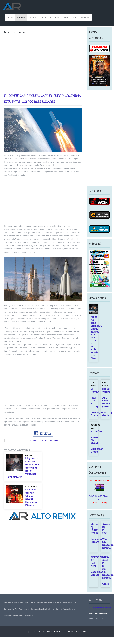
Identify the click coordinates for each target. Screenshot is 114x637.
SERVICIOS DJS (31, 486)
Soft (74, 17)
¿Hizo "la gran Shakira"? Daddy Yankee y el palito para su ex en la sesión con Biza (96, 338)
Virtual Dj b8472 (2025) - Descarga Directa (96, 533)
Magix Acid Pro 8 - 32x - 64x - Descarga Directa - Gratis (107, 570)
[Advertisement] (43, 65)
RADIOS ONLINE (61, 17)
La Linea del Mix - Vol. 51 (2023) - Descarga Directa (31, 497)
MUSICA (33, 17)
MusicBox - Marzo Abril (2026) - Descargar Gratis (97, 441)
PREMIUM (85, 17)
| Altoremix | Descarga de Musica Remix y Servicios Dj (57, 632)
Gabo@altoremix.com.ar (100, 608)
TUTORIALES (46, 17)
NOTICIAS (21, 17)
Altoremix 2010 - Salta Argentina (44, 441)
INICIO (10, 17)
